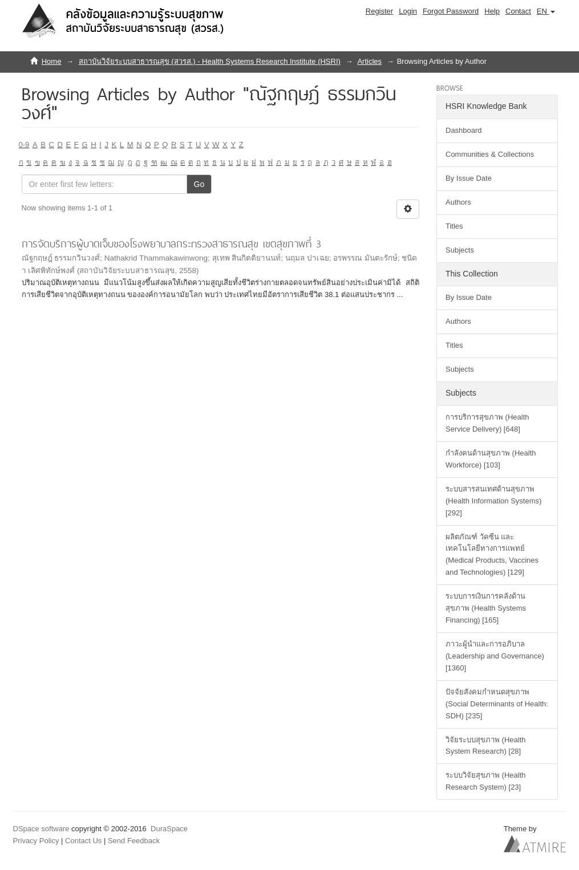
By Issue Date (469, 178)
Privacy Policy (36, 840)
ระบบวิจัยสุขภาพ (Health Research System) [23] (486, 781)
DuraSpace (169, 828)
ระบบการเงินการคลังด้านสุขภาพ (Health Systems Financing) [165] (486, 608)
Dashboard (464, 130)
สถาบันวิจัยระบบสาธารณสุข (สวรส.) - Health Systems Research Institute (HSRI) (210, 61)
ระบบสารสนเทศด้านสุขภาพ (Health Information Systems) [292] (493, 501)
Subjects (460, 250)
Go (199, 184)
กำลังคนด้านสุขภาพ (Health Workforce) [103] (491, 459)
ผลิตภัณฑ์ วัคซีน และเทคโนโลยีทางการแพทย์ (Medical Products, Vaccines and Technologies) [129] (492, 554)
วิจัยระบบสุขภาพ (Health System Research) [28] (486, 745)
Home (52, 61)
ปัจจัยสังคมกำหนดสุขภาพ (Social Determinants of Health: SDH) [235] (497, 704)
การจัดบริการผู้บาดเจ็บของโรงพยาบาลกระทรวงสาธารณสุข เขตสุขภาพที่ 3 (171, 244)
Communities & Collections (490, 154)
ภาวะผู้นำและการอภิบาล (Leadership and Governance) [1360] (495, 656)
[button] (546, 11)
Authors (458, 202)
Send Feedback (134, 840)
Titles (454, 226)
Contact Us (83, 840)
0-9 (24, 144)
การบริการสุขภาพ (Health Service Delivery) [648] (487, 423)
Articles (369, 61)
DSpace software (41, 828)
